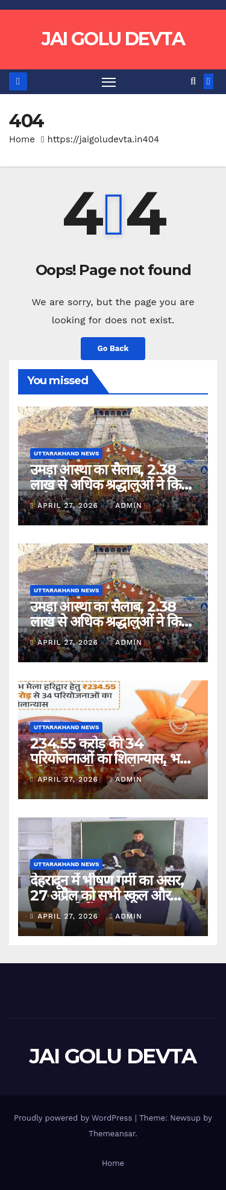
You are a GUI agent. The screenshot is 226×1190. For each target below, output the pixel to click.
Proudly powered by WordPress (74, 1117)
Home (22, 139)
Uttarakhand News (66, 453)
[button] (193, 81)
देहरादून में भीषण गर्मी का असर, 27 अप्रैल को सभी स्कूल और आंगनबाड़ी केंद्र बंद (107, 895)
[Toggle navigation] (109, 82)
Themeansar (112, 1133)
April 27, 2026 (69, 505)
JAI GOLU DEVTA (113, 39)
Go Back (113, 348)
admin (126, 505)
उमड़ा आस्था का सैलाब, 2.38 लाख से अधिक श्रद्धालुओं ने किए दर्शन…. (108, 484)
